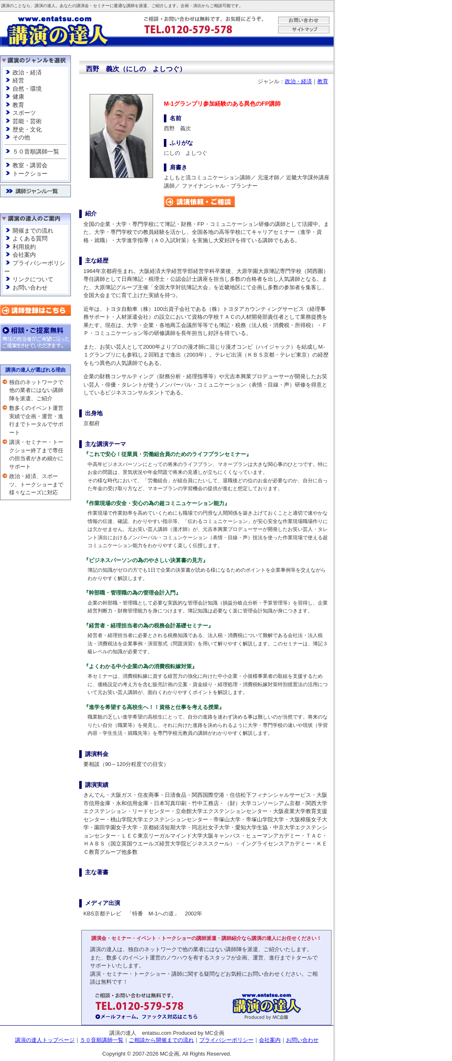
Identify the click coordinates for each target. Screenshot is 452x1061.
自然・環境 (27, 88)
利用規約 (24, 246)
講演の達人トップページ (45, 1040)
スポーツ (24, 112)
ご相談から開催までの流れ (161, 1040)
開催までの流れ (33, 230)
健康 (18, 96)
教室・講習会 (30, 165)
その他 (21, 137)
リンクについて (33, 279)
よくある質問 (30, 238)
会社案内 (24, 254)
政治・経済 (27, 72)
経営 (18, 80)
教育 (18, 105)
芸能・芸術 (27, 121)
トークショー (30, 173)
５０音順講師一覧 (36, 151)
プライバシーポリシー (226, 1040)
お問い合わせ (30, 287)
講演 (5, 5)
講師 (130, 5)
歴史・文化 (27, 129)
